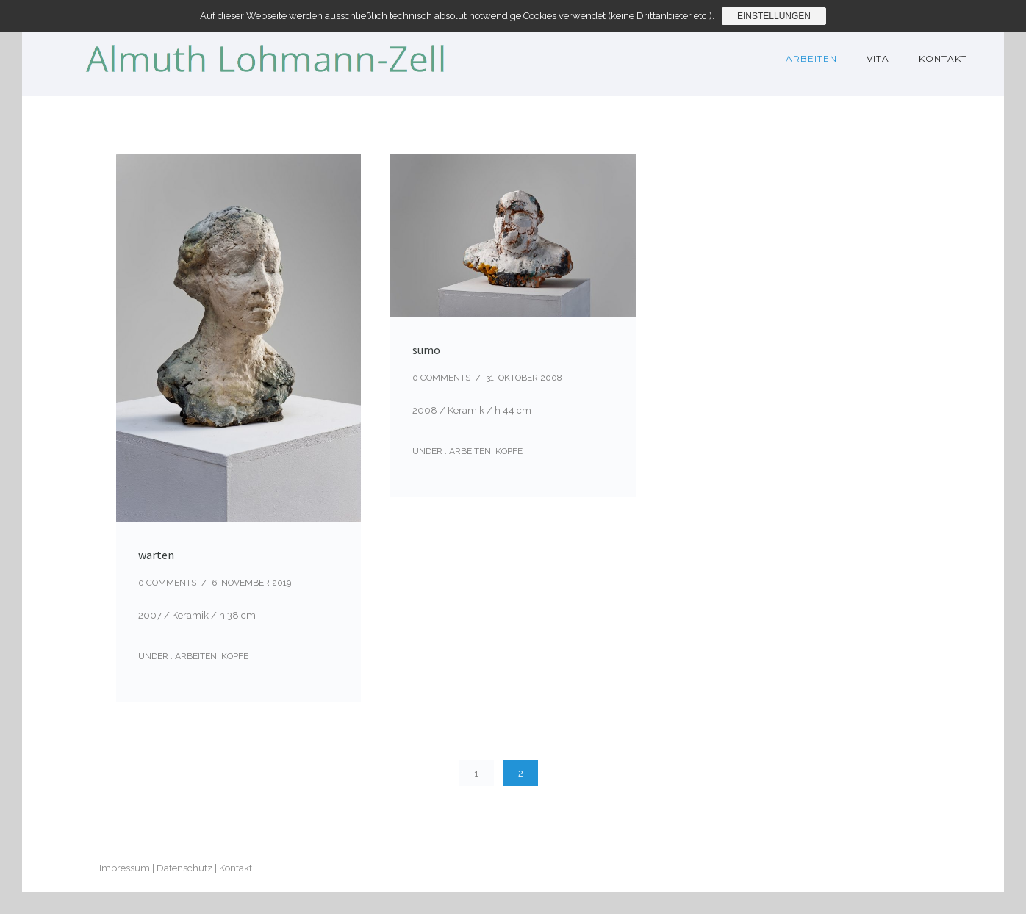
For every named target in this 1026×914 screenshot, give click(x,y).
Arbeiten (811, 58)
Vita (878, 58)
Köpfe (234, 656)
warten (156, 554)
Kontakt (943, 58)
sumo (426, 349)
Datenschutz (184, 868)
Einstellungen (774, 16)
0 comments (167, 582)
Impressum (124, 868)
